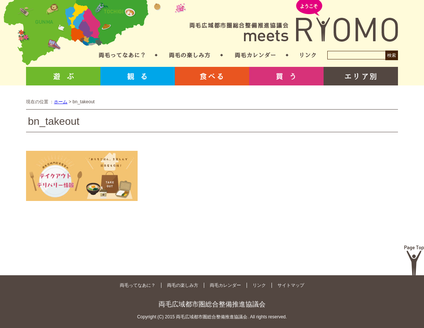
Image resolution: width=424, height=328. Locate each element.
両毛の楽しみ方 (190, 55)
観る (137, 76)
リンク (308, 55)
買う (286, 76)
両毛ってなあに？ (122, 55)
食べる (212, 76)
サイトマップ (290, 285)
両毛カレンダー (255, 55)
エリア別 (361, 76)
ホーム (60, 101)
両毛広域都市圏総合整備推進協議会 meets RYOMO (294, 21)
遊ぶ (63, 76)
